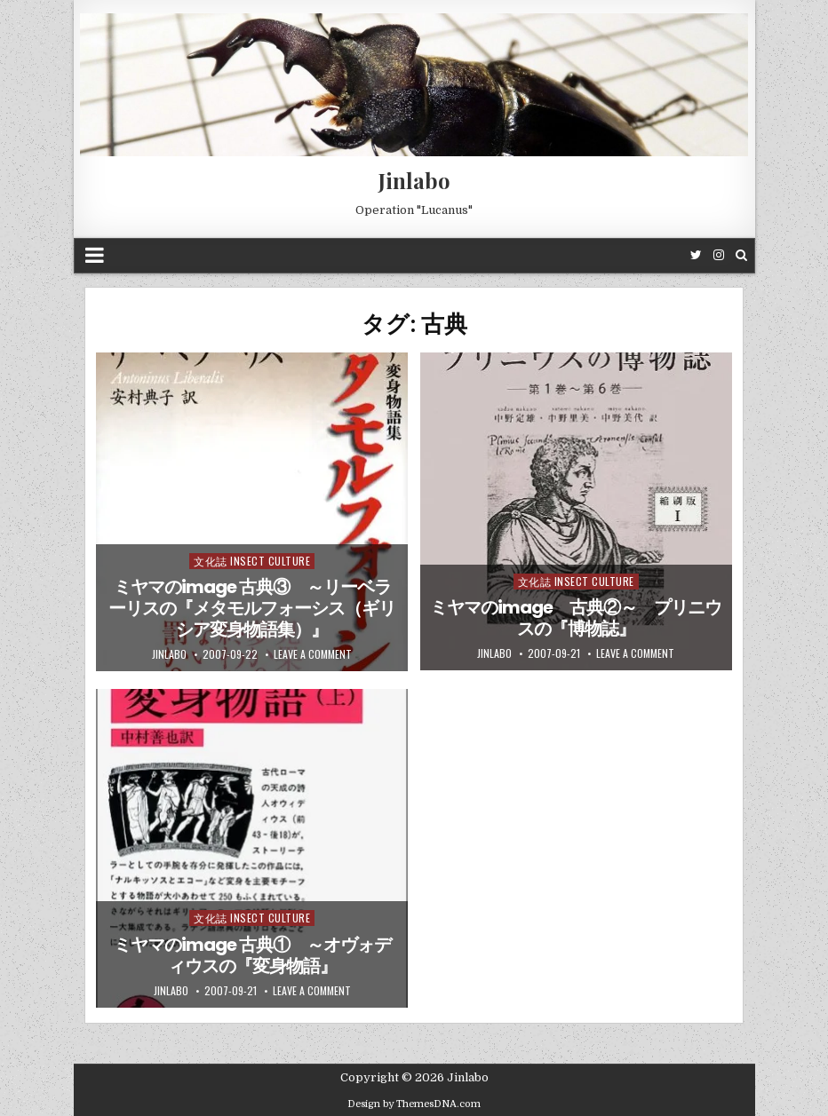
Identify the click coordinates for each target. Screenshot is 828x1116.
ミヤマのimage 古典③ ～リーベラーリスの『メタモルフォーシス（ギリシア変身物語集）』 (251, 608)
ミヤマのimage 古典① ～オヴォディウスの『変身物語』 (252, 955)
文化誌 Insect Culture (252, 560)
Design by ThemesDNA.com (414, 1104)
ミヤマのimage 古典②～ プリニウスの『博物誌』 (575, 618)
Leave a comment (313, 654)
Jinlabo (414, 180)
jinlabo (169, 654)
